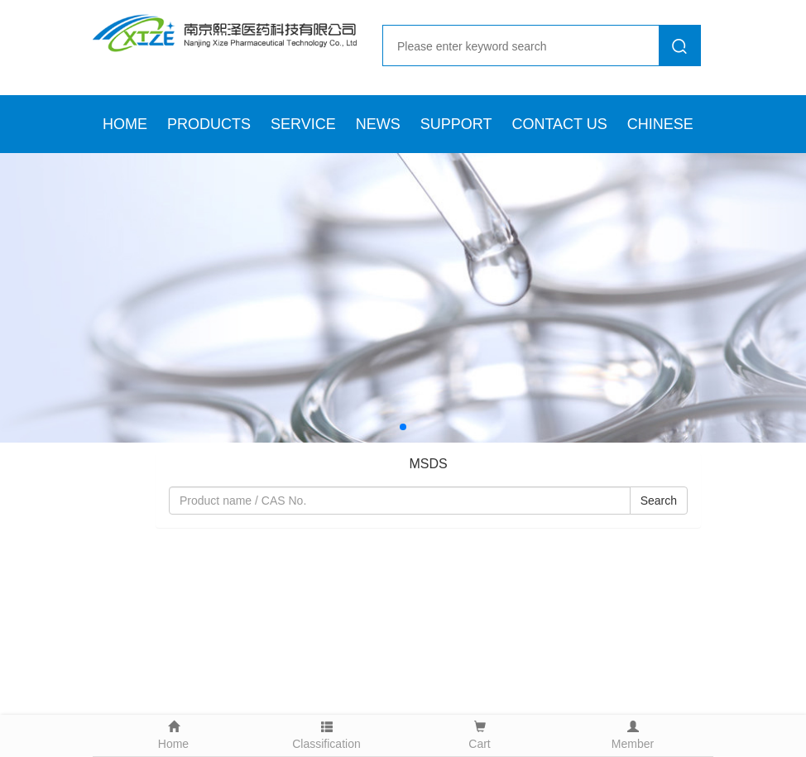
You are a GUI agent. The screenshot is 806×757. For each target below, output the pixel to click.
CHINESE (660, 124)
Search (658, 500)
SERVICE (303, 124)
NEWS (378, 124)
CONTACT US (559, 124)
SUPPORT (456, 124)
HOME (125, 124)
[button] (403, 427)
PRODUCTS (209, 124)
